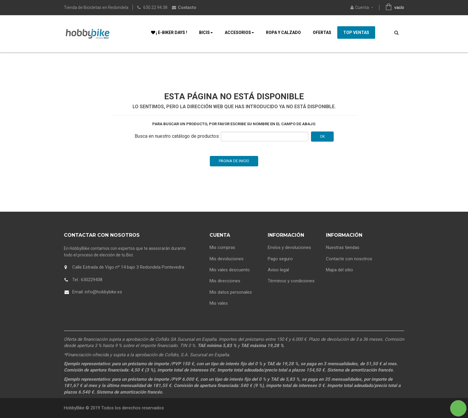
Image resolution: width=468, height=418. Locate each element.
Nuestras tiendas (342, 247)
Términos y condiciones (291, 281)
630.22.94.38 (155, 7)
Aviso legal (278, 270)
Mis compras (222, 247)
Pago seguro (280, 258)
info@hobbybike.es (103, 292)
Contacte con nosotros (349, 258)
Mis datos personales (231, 292)
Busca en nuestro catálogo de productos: (177, 136)
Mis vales (219, 303)
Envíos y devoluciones (289, 247)
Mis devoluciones (227, 258)
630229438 (91, 279)
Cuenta (220, 235)
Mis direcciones (225, 281)
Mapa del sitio (339, 270)
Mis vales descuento (230, 270)
